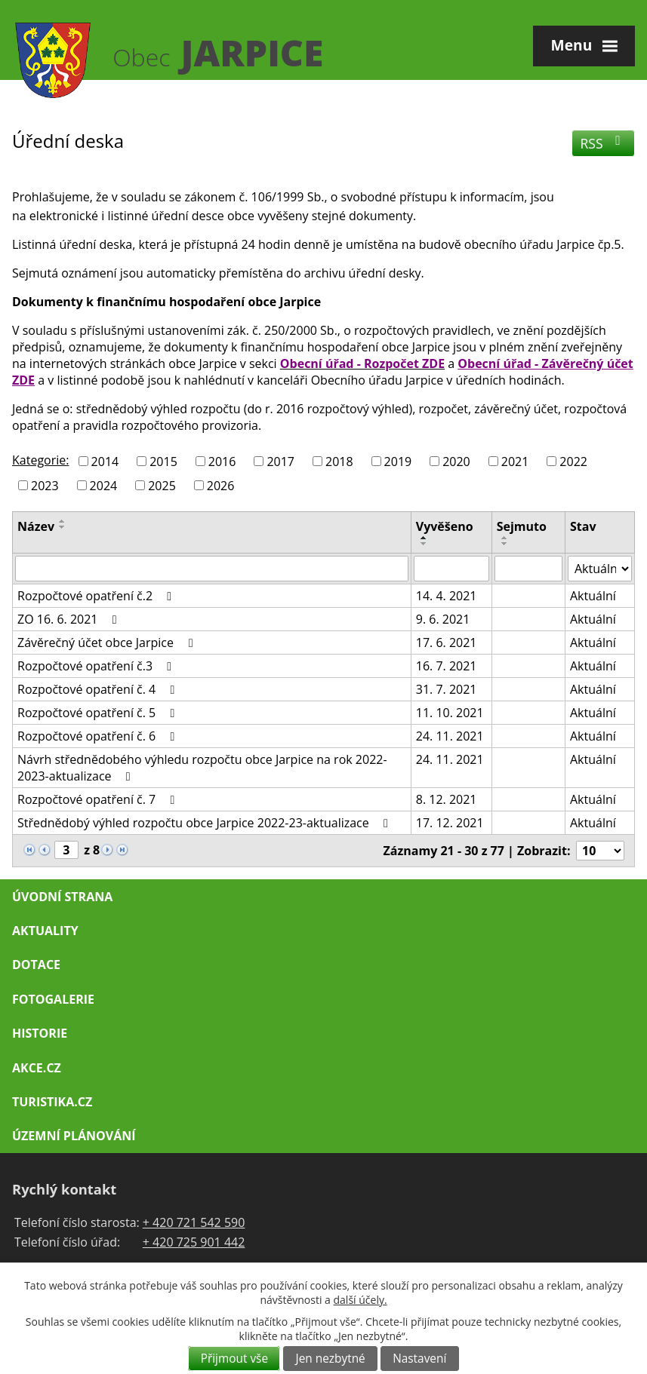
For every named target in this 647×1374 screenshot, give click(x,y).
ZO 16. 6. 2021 (69, 619)
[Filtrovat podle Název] (211, 568)
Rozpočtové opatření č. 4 (98, 689)
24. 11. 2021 (450, 736)
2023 (45, 485)
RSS (604, 143)
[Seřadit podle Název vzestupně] (62, 521)
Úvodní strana (62, 896)
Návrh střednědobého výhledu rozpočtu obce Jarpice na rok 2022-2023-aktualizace (202, 767)
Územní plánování (73, 1135)
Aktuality (45, 930)
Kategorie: (40, 460)
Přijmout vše (234, 1358)
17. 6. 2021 (446, 642)
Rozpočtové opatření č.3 (97, 666)
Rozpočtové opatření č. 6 (98, 736)
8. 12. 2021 (446, 799)
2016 (222, 461)
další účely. (360, 1300)
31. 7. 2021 (446, 689)
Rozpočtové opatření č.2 (97, 595)
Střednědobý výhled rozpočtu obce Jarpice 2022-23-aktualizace (205, 822)
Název (35, 526)
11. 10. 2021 (450, 712)
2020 (456, 461)
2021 (515, 461)
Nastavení (419, 1358)
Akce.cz (36, 1068)
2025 (162, 485)
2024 (104, 485)
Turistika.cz (52, 1101)
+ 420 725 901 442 (194, 1242)
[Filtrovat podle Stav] (600, 568)
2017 (280, 461)
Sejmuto (522, 526)
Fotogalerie (53, 999)
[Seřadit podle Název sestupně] (62, 527)
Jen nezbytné (330, 1358)
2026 (221, 485)
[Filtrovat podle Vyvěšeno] (451, 568)
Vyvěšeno (444, 526)
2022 (573, 461)
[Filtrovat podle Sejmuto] (528, 568)
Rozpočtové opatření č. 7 (98, 799)
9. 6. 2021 (443, 619)
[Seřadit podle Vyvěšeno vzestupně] (424, 538)
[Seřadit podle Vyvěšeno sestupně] (424, 544)
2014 (105, 461)
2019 (398, 461)
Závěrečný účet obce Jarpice (107, 642)
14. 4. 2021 (446, 595)
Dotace (36, 964)
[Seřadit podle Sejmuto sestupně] (505, 544)
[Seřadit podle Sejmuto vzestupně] (505, 538)
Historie (39, 1033)
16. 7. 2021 (446, 666)
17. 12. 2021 (450, 822)
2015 (163, 461)
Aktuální (593, 595)
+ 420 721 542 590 (194, 1222)
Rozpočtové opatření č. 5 (98, 712)
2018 (339, 461)
